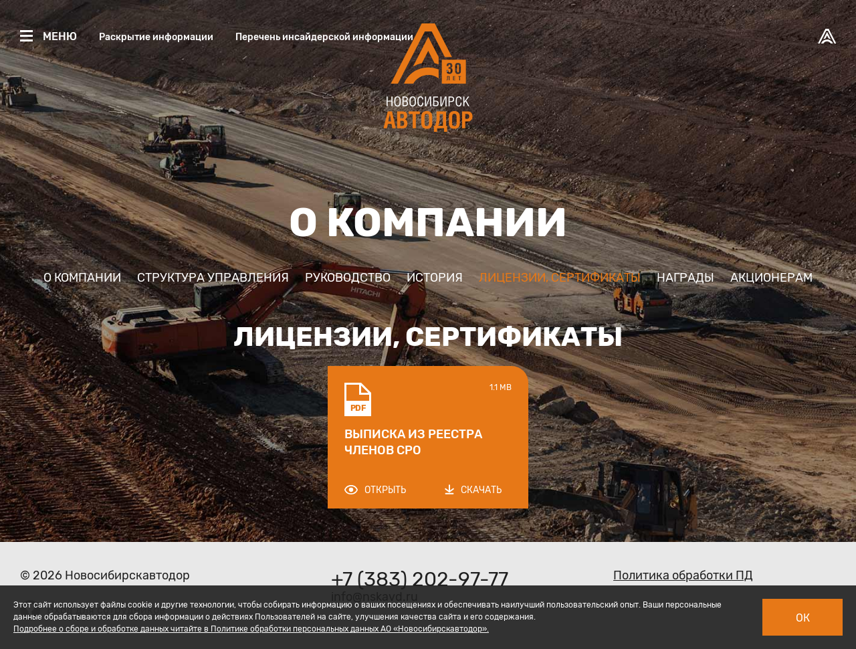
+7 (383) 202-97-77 (419, 579)
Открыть (375, 490)
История (435, 277)
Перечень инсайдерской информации (324, 37)
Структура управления (213, 277)
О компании (82, 277)
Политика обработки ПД (683, 575)
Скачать (473, 490)
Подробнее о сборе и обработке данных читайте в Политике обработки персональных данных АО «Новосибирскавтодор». (251, 629)
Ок (803, 618)
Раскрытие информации (156, 37)
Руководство (348, 277)
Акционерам (771, 277)
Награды (685, 277)
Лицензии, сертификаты (560, 277)
